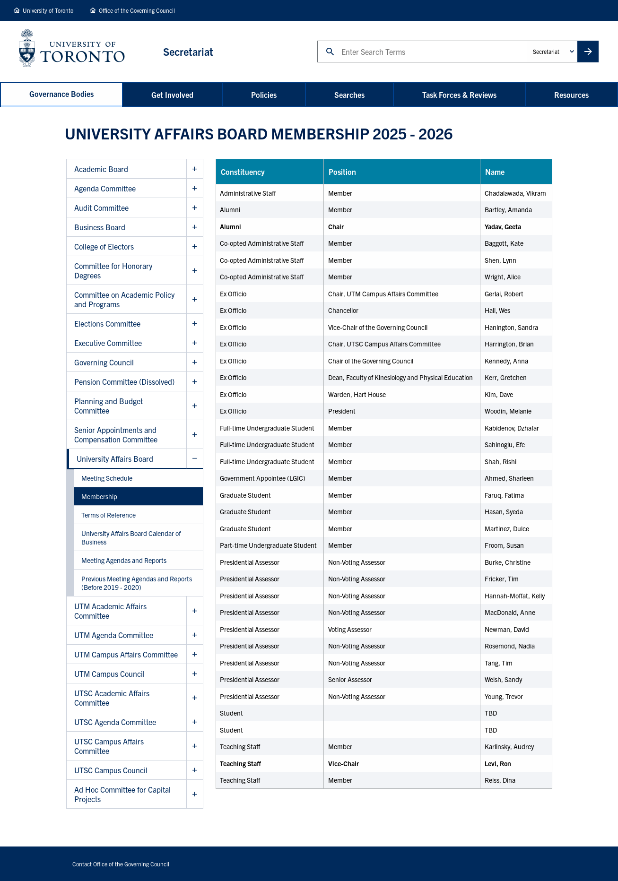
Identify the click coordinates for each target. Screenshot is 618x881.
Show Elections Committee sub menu (194, 323)
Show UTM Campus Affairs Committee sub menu (194, 654)
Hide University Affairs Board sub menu (194, 458)
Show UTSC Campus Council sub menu (194, 770)
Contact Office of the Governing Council (120, 863)
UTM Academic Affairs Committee (110, 610)
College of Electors (104, 246)
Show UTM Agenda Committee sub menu (194, 635)
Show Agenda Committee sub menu (194, 188)
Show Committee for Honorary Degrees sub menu (194, 270)
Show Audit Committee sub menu (194, 207)
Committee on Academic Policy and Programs (124, 299)
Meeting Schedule (106, 478)
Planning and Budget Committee (108, 405)
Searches (349, 94)
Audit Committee (101, 207)
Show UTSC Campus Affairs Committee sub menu (194, 746)
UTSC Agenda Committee (115, 721)
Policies (264, 94)
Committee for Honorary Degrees (113, 270)
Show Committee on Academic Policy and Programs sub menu (194, 299)
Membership (99, 496)
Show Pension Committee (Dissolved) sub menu (194, 381)
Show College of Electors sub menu (194, 246)
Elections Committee (107, 323)
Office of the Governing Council (137, 10)
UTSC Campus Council (111, 770)
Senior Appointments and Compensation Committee (115, 434)
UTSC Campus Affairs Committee (109, 745)
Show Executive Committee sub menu (194, 343)
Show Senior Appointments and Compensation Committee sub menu (194, 434)
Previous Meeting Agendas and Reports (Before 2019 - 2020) (136, 582)
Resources (571, 94)
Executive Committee (108, 342)
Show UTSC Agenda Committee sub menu (194, 722)
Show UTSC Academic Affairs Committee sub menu (194, 697)
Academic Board (101, 168)
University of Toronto (48, 10)
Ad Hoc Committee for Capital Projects (122, 794)
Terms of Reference (108, 514)
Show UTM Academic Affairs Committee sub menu (194, 610)
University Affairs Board (115, 458)
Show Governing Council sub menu (194, 362)
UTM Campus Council (109, 673)
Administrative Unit (526, 40)
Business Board (99, 227)
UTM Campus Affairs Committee (126, 654)
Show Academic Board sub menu (194, 169)
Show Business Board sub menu (194, 227)
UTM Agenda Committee (113, 634)
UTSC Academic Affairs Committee (111, 697)
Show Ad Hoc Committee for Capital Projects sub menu (194, 794)
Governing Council (104, 362)
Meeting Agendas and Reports (123, 560)
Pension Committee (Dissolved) (124, 381)
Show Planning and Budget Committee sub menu (194, 405)
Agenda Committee (105, 188)
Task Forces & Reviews (459, 94)
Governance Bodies (61, 93)
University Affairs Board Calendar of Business (131, 537)
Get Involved (172, 94)
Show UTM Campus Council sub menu (194, 673)
